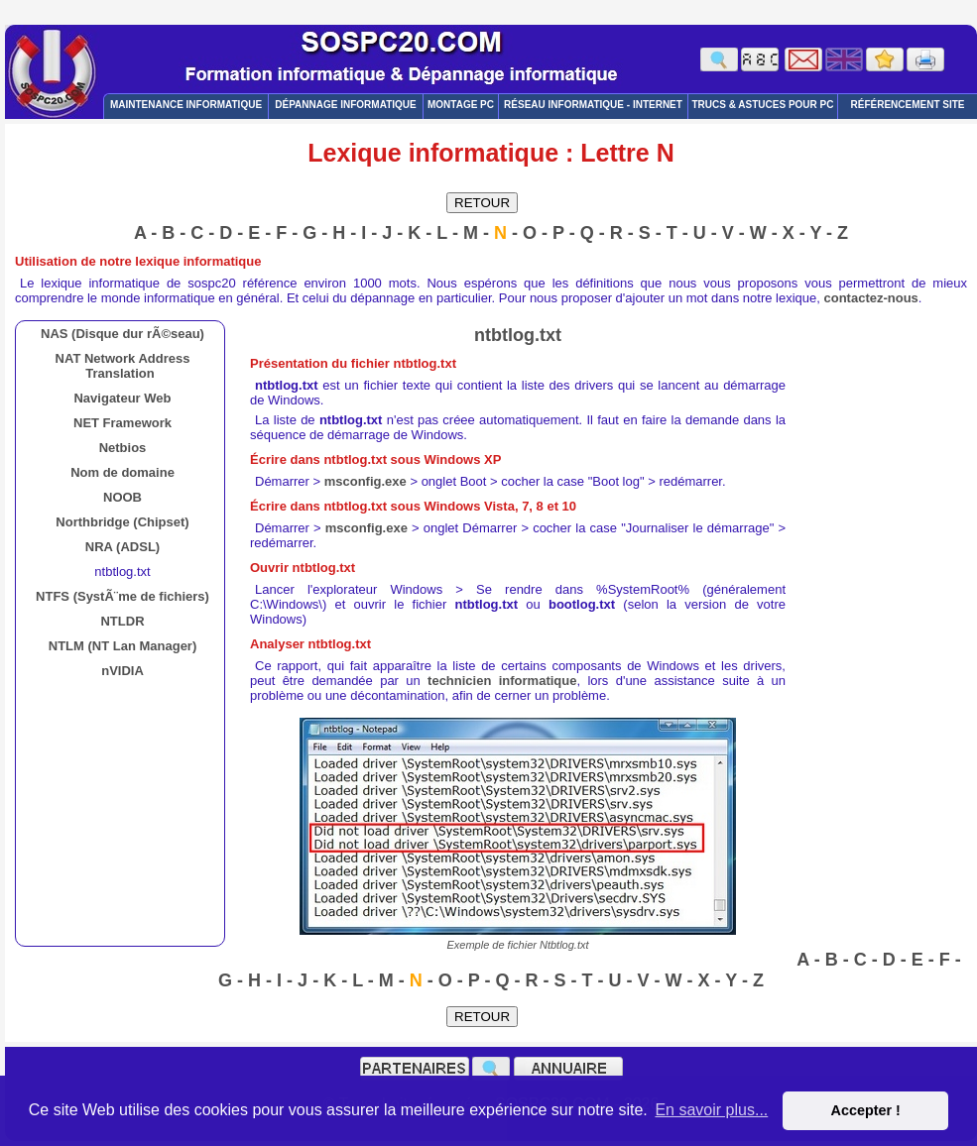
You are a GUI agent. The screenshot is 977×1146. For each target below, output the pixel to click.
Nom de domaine (122, 472)
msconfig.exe (365, 481)
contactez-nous (871, 297)
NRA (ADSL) (122, 546)
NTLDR (122, 621)
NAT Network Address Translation (123, 366)
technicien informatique (501, 680)
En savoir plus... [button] (711, 1109)
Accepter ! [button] (865, 1110)
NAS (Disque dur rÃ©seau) (122, 333)
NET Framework (122, 422)
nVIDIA (122, 670)
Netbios (123, 447)
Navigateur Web (122, 398)
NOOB (122, 497)
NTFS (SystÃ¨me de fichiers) (122, 596)
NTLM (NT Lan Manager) (123, 645)
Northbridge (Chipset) (122, 522)
